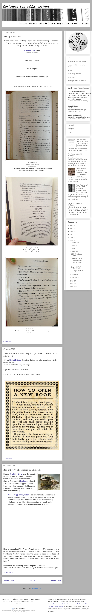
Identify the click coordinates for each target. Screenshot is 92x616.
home (69, 58)
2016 (72, 231)
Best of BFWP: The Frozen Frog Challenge (22, 470)
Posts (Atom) (36, 588)
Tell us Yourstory (81, 139)
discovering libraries (74, 74)
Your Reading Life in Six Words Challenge (82, 187)
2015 (72, 234)
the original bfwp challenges (77, 81)
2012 (72, 281)
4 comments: (8, 458)
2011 (72, 284)
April (73, 248)
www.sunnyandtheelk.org (76, 119)
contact (70, 70)
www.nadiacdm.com (75, 111)
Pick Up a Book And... (13, 36)
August (74, 243)
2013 (72, 240)
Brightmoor (24, 481)
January (74, 277)
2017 (72, 228)
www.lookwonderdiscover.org (78, 101)
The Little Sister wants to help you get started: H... (77, 261)
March (74, 251)
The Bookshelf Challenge (81, 169)
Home (32, 580)
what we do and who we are (77, 61)
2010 (72, 287)
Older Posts (56, 580)
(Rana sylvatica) (18, 495)
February (75, 274)
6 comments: (8, 341)
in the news (71, 77)
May (73, 245)
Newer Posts (8, 580)
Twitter (70, 132)
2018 (72, 225)
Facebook (71, 125)
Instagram (71, 129)
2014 (72, 237)
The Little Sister (30, 50)
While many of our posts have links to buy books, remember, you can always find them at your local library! (18, 611)
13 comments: (8, 572)
